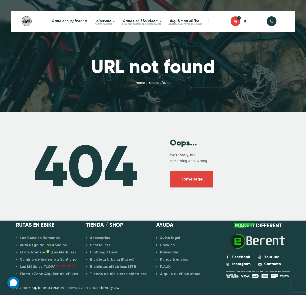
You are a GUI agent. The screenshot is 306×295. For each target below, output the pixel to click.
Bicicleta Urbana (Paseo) (112, 259)
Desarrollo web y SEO (104, 288)
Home (140, 82)
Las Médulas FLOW (47, 267)
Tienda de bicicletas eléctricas (118, 274)
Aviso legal (170, 238)
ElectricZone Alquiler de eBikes (49, 274)
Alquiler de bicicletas (46, 288)
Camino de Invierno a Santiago (48, 259)
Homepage (191, 179)
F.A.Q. (165, 267)
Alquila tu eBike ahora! (180, 274)
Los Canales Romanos (40, 238)
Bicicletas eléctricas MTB (113, 267)
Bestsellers (100, 245)
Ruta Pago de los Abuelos (43, 245)
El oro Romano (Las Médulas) (48, 252)
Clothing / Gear (104, 252)
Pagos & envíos (174, 259)
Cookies (167, 245)
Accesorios (100, 238)
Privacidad (170, 252)
